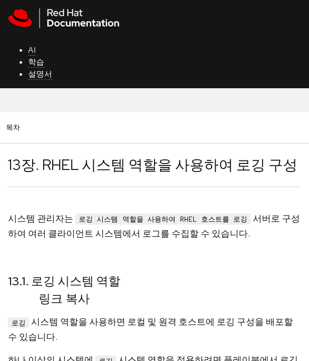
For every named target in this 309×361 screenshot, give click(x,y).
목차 (15, 127)
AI (32, 50)
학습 (36, 62)
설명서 (40, 74)
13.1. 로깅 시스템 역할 (64, 281)
